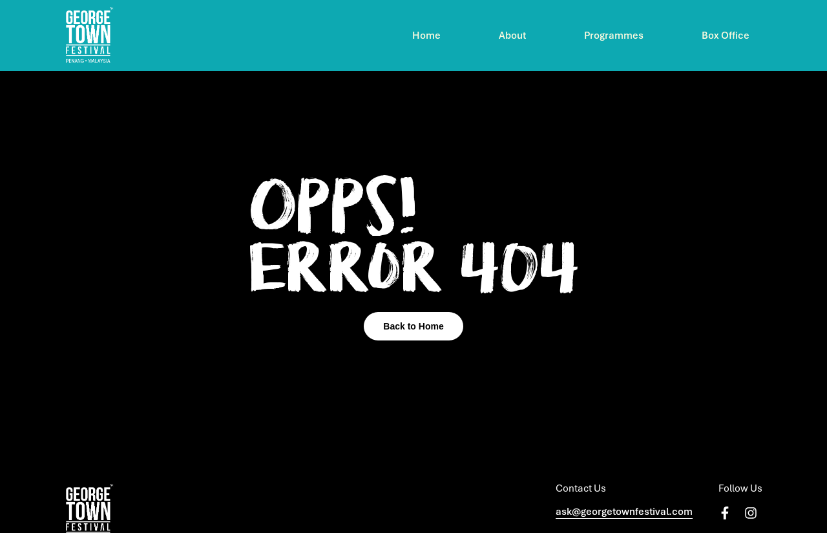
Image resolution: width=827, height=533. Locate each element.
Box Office (725, 35)
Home (426, 35)
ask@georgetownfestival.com (624, 511)
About (512, 35)
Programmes (614, 35)
